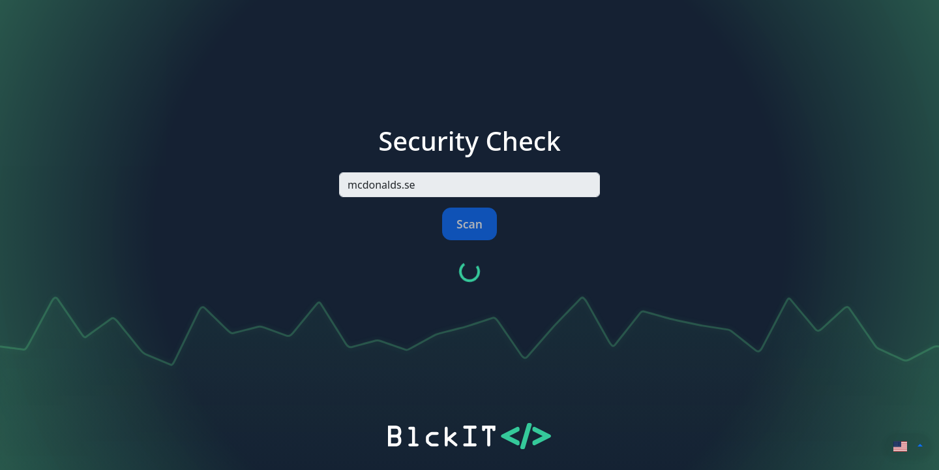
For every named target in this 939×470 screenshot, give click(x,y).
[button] (908, 445)
